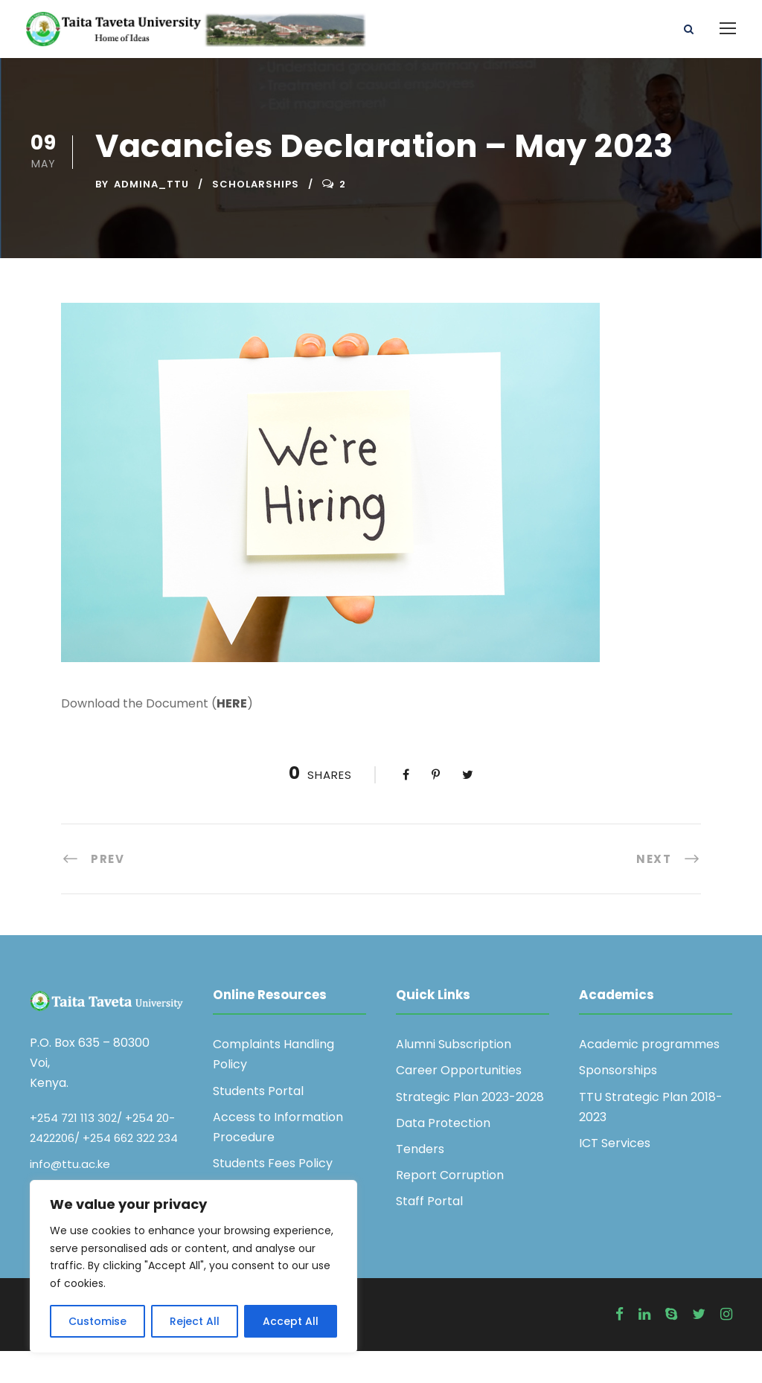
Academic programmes (649, 1076)
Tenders (420, 1181)
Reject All (195, 1321)
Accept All (290, 1321)
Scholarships (255, 217)
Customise (97, 1321)
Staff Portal (429, 1233)
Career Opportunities (459, 1102)
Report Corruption (450, 1207)
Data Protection (443, 1155)
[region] (193, 1266)
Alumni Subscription (453, 1076)
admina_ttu (151, 217)
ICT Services (614, 1175)
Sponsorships (618, 1102)
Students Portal (258, 1123)
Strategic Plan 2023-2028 (470, 1128)
